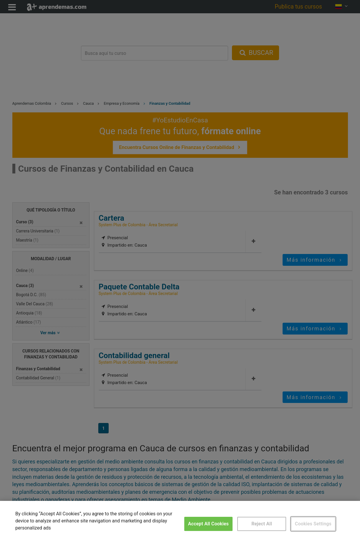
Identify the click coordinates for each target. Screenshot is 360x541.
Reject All (261, 524)
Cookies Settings (313, 524)
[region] (180, 521)
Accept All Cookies (208, 524)
